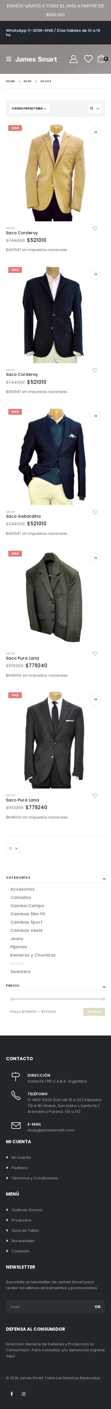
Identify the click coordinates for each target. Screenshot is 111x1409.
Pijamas (18, 947)
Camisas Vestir (26, 930)
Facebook (12, 1394)
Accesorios (22, 889)
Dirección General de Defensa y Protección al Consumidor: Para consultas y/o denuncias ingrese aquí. (55, 1350)
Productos (21, 1220)
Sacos (10, 228)
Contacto (21, 1251)
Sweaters (20, 972)
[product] (55, 172)
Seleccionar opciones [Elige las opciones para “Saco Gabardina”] (95, 416)
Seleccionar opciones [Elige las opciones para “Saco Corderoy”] (95, 132)
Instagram (24, 1394)
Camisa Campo (27, 906)
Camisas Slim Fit (27, 914)
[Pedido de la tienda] (29, 108)
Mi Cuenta (21, 1157)
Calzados (20, 897)
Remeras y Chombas (33, 955)
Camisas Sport (26, 922)
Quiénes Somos (27, 1210)
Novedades (23, 1241)
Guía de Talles (25, 1230)
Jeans (16, 939)
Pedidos (20, 1168)
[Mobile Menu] (10, 59)
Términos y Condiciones (35, 1178)
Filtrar (94, 1011)
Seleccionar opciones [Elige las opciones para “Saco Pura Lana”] (95, 558)
